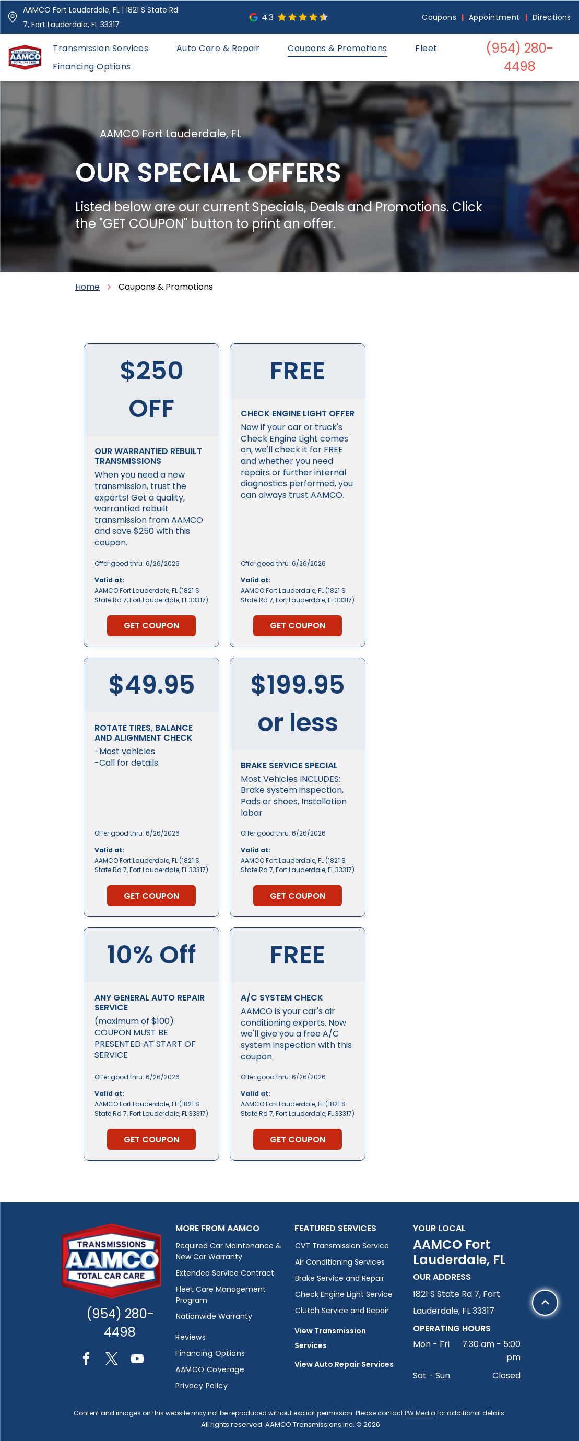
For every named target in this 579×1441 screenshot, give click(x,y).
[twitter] (111, 1360)
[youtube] (137, 1360)
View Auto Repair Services (344, 1364)
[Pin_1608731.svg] (12, 17)
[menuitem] (440, 17)
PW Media (420, 1413)
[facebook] (86, 1360)
